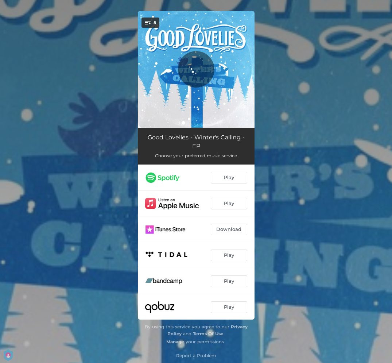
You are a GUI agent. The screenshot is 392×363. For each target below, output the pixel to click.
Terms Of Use (208, 333)
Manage (175, 341)
